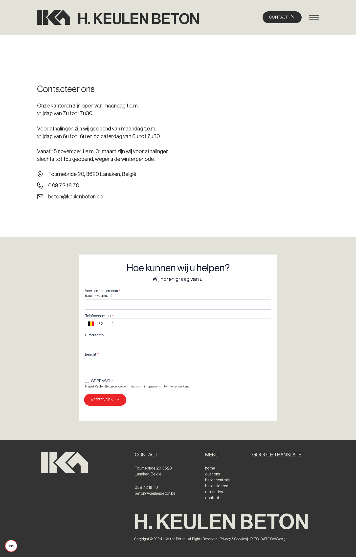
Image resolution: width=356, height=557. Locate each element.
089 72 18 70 (63, 185)
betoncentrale (217, 480)
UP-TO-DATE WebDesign (268, 539)
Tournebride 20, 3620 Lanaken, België (92, 174)
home (210, 468)
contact (212, 498)
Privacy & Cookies (233, 539)
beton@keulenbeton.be (75, 196)
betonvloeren (216, 486)
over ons (212, 474)
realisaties (214, 492)
